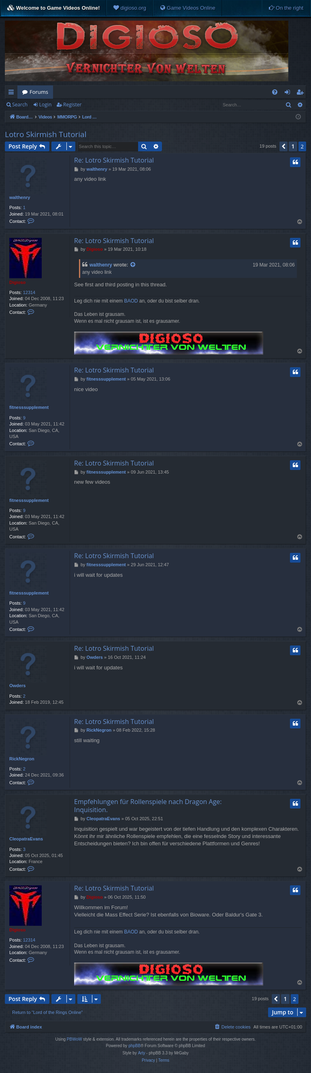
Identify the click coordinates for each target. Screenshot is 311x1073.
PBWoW (74, 1039)
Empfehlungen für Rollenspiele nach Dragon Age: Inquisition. (148, 806)
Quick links (12, 93)
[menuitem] (129, 8)
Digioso (17, 282)
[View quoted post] (133, 265)
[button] (283, 146)
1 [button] (292, 146)
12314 (29, 292)
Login (45, 104)
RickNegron (21, 758)
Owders (17, 685)
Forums (39, 91)
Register (72, 104)
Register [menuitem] (301, 93)
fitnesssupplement (29, 407)
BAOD (131, 301)
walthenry (19, 197)
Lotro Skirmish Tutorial (45, 134)
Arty (141, 1053)
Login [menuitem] (289, 93)
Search (20, 104)
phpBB (134, 1045)
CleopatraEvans (26, 838)
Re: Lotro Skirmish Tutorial (114, 160)
